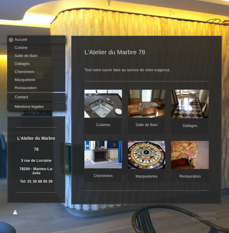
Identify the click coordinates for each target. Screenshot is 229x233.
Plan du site (65, 213)
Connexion (207, 213)
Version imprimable (33, 213)
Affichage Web (203, 218)
